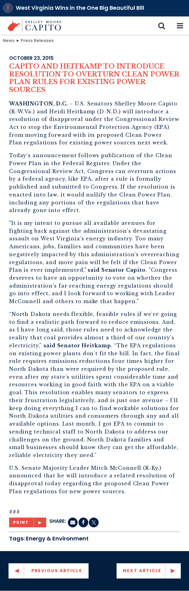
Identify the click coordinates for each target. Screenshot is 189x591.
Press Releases (37, 40)
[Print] (27, 522)
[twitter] (94, 522)
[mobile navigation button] (180, 25)
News (9, 40)
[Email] (73, 522)
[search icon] (161, 25)
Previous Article (56, 571)
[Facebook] (83, 522)
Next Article (142, 571)
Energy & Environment (57, 538)
